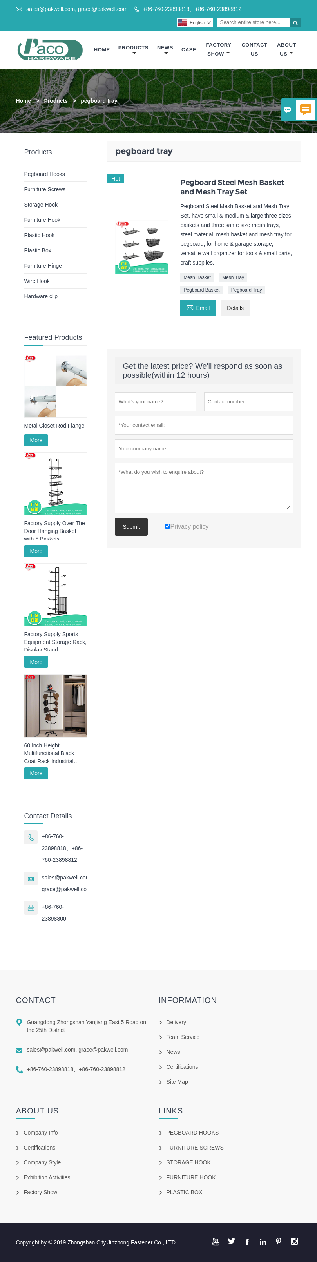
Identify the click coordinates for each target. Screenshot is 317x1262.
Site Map (177, 1082)
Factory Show (219, 49)
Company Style (42, 1162)
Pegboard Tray (246, 290)
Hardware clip (41, 296)
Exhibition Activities (47, 1177)
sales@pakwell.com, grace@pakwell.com (76, 9)
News (165, 50)
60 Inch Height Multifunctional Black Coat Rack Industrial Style (49, 753)
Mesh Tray (233, 277)
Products (133, 50)
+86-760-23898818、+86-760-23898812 (192, 9)
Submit (131, 527)
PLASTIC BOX (185, 1192)
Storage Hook (41, 204)
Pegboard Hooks (44, 174)
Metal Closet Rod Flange (54, 425)
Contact (36, 1000)
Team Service (183, 1037)
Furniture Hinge (43, 266)
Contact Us (254, 49)
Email (198, 307)
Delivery (177, 1022)
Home (102, 50)
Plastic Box (37, 250)
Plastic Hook (39, 235)
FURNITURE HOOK (191, 1177)
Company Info (41, 1133)
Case (188, 50)
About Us (286, 49)
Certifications (182, 1067)
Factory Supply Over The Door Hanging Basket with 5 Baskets (54, 531)
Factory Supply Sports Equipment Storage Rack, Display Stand (55, 642)
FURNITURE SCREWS (195, 1147)
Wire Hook (36, 281)
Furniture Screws (44, 189)
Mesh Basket (196, 277)
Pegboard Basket (201, 290)
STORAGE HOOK (189, 1162)
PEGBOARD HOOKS (193, 1133)
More (36, 440)
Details (235, 308)
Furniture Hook (42, 220)
